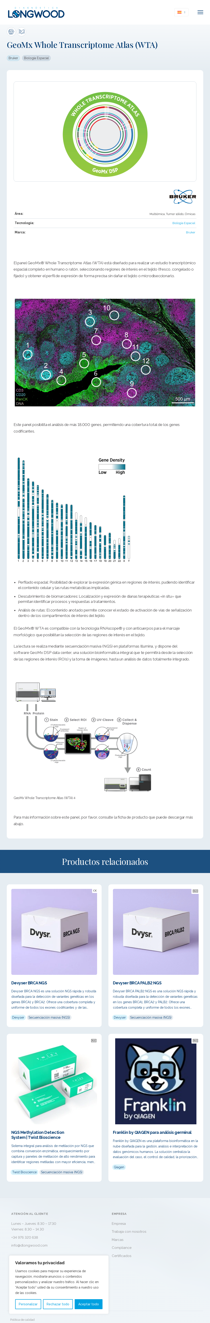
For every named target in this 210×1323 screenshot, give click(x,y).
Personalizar (28, 1304)
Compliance (121, 1248)
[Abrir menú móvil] (200, 12)
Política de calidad (22, 1319)
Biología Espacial (36, 58)
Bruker (13, 58)
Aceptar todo (88, 1304)
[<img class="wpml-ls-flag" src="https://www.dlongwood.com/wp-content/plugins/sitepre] (185, 12)
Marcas (117, 1240)
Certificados (121, 1256)
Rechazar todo (58, 1304)
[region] (59, 1284)
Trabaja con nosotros (129, 1232)
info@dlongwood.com (29, 1245)
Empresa (119, 1224)
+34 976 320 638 (24, 1237)
